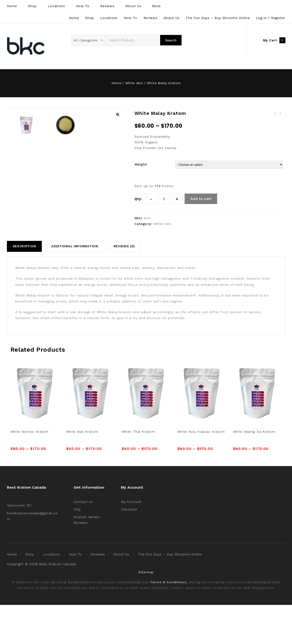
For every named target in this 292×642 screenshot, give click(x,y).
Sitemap (146, 609)
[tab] (26, 283)
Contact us (83, 539)
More (156, 6)
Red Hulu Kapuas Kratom (280, 116)
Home (12, 6)
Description (24, 283)
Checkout (129, 546)
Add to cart (200, 198)
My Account (131, 539)
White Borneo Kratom (275, 116)
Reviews (107, 6)
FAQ (77, 546)
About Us (133, 6)
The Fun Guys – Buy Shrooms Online (218, 18)
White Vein (134, 83)
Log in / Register (270, 18)
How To (83, 6)
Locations (56, 6)
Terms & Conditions (168, 619)
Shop (32, 6)
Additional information (74, 283)
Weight (140, 164)
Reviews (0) (124, 283)
